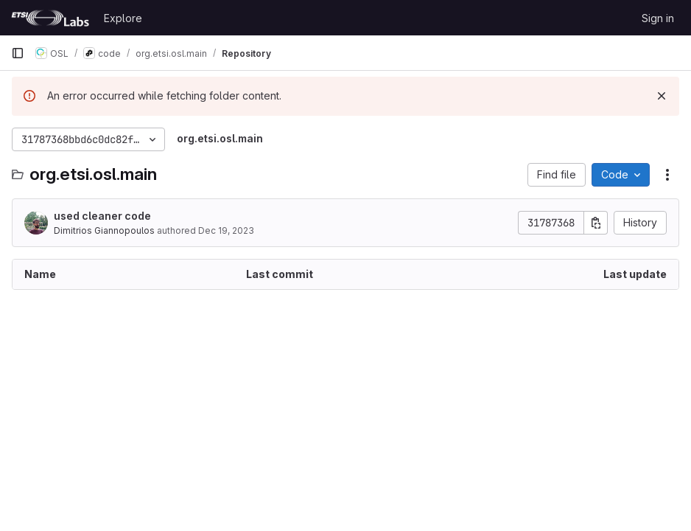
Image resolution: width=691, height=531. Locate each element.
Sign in (658, 18)
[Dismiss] (661, 96)
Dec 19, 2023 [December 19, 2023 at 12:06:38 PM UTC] (226, 230)
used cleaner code (102, 215)
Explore (123, 18)
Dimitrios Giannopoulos (104, 230)
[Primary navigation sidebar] (17, 53)
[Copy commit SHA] (596, 223)
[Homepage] (50, 18)
